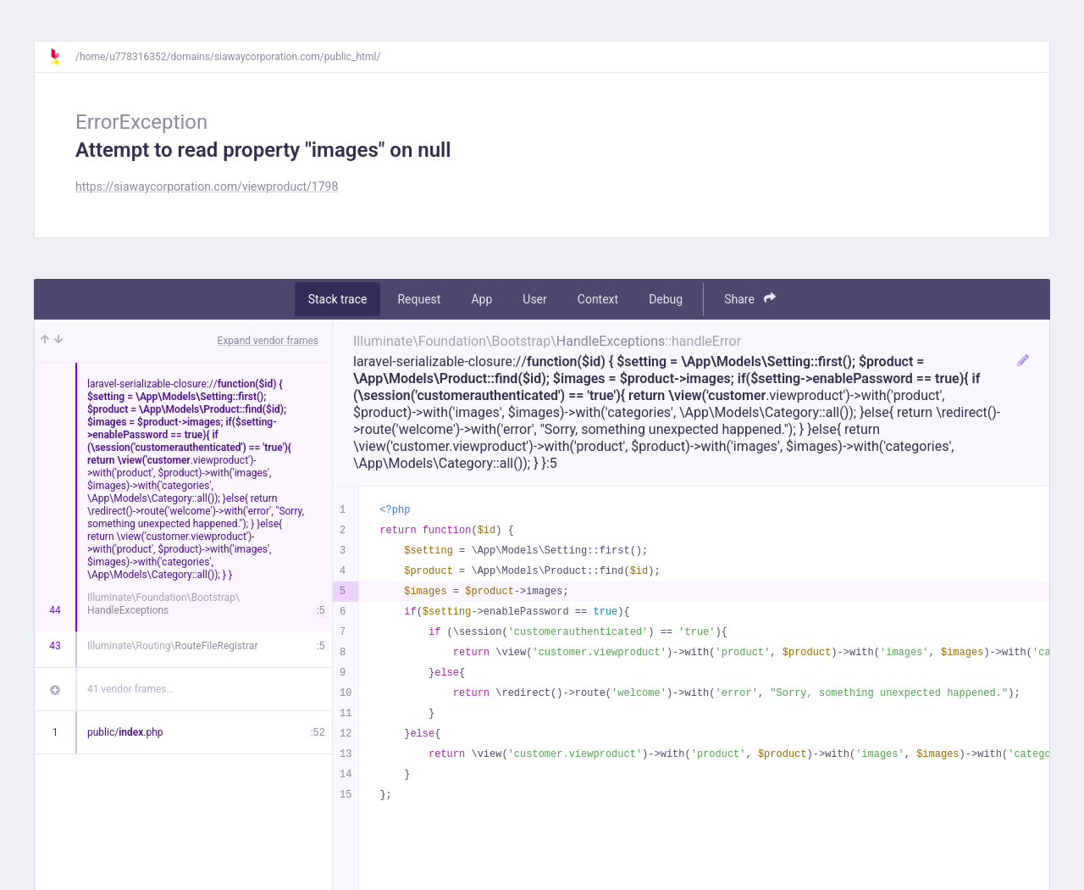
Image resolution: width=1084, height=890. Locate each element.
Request (418, 299)
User (534, 299)
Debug (666, 299)
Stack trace (338, 299)
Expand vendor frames (268, 341)
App (481, 299)
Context (598, 299)
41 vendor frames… (130, 689)
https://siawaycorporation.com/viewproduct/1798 (206, 186)
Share (750, 299)
